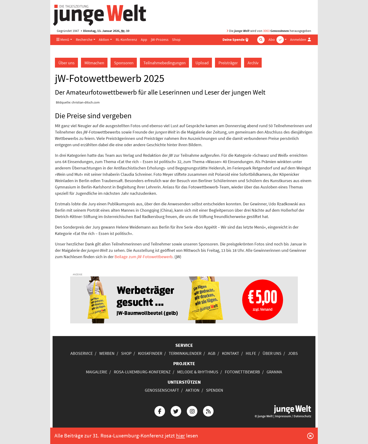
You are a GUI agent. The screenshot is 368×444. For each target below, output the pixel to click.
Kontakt (230, 353)
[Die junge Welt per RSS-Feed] (208, 410)
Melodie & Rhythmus (197, 372)
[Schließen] (310, 436)
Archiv (253, 62)
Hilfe (251, 353)
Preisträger (228, 62)
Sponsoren (124, 62)
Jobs (293, 353)
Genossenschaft (162, 390)
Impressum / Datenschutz (293, 416)
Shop (176, 39)
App (144, 39)
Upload (202, 62)
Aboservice (81, 353)
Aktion (104, 39)
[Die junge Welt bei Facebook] (159, 410)
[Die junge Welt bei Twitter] (175, 410)
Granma (274, 372)
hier (180, 435)
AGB (211, 353)
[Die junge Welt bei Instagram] (192, 410)
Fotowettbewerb (242, 372)
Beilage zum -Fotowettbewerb (143, 256)
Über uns (66, 62)
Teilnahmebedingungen (164, 62)
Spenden (214, 390)
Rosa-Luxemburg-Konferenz (142, 372)
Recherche (84, 39)
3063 (266, 31)
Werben (107, 353)
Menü (62, 39)
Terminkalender (185, 353)
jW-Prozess (160, 39)
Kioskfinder (150, 353)
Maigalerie (96, 372)
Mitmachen (94, 62)
